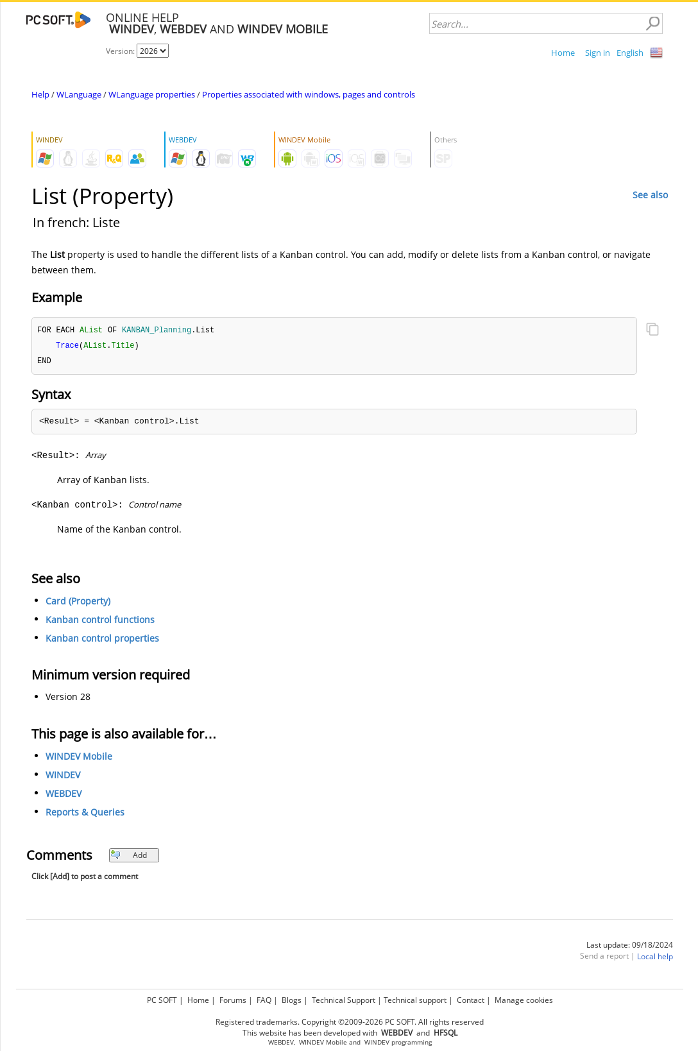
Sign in (597, 52)
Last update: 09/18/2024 (629, 946)
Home (563, 52)
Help (40, 94)
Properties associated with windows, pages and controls (308, 94)
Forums (232, 1000)
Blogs (292, 1000)
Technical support (415, 1000)
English (630, 52)
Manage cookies (524, 1000)
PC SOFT (162, 1000)
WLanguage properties (151, 94)
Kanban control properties (102, 640)
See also (650, 195)
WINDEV (63, 777)
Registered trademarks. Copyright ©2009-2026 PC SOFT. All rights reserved (350, 1021)
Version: (121, 51)
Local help (655, 958)
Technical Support (343, 1000)
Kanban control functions (100, 621)
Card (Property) (78, 603)
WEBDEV (63, 795)
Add (128, 856)
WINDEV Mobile (79, 758)
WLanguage (78, 94)
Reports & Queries (85, 814)
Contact (470, 1000)
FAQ (264, 1000)
